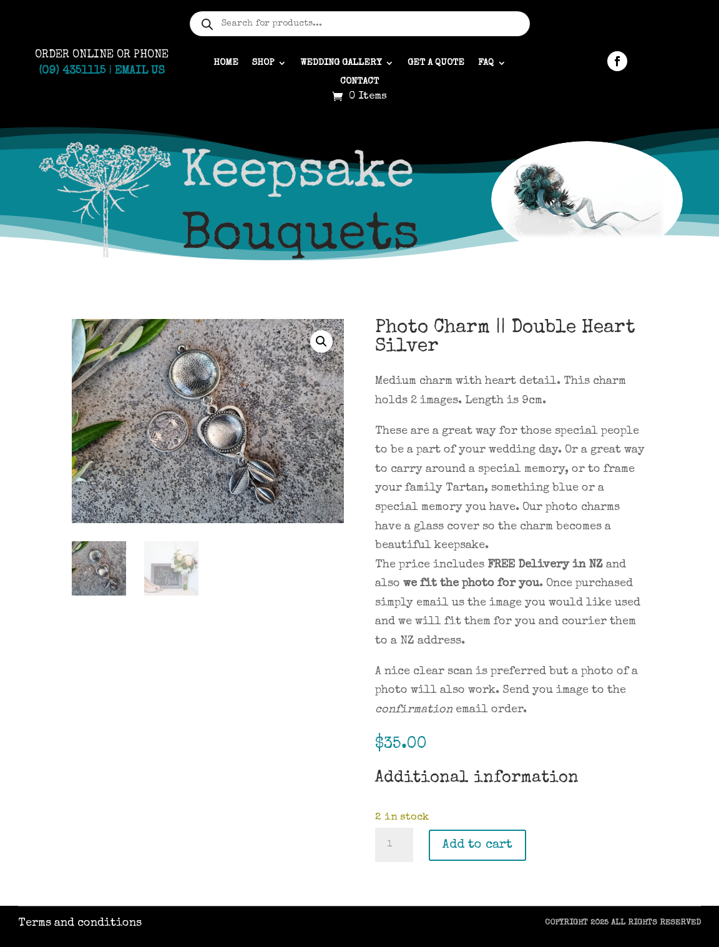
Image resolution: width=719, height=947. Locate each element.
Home (225, 63)
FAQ (486, 63)
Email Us (140, 71)
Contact (359, 81)
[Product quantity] (394, 845)
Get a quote (436, 63)
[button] (321, 341)
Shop (263, 63)
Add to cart (477, 845)
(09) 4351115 (72, 71)
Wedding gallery (340, 63)
